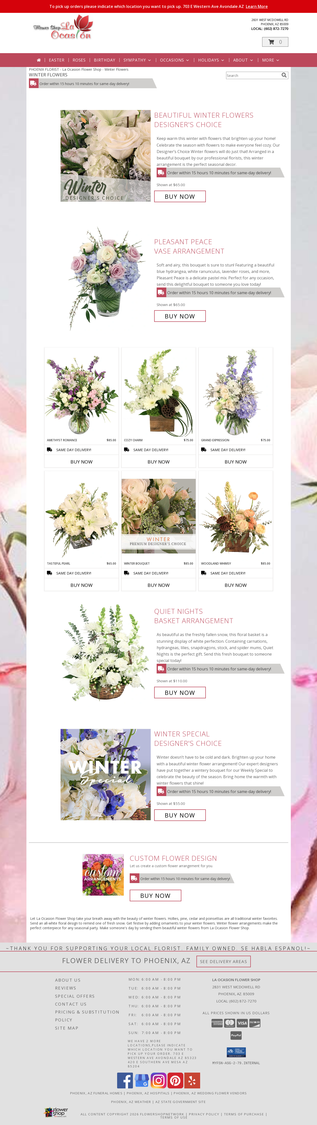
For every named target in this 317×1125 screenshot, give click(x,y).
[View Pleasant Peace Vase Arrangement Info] (106, 279)
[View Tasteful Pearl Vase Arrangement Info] (81, 516)
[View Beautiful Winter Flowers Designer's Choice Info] (106, 156)
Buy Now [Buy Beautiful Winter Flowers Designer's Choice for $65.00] (180, 196)
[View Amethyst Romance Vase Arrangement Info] (81, 393)
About (243, 60)
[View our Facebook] (125, 1087)
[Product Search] (252, 75)
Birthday (104, 60)
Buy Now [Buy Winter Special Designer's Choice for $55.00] (180, 815)
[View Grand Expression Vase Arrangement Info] (236, 393)
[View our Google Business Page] (142, 1087)
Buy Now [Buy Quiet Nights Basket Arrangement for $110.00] (180, 692)
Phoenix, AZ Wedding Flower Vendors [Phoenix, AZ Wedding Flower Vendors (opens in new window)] (210, 1093)
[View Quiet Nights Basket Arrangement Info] (106, 652)
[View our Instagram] (159, 1087)
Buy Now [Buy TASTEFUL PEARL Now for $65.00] (81, 585)
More (271, 60)
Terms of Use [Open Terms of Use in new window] (174, 1117)
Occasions (175, 60)
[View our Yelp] (192, 1087)
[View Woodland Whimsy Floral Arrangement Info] (236, 516)
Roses (79, 60)
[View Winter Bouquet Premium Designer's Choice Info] (159, 516)
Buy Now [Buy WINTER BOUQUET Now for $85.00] (159, 585)
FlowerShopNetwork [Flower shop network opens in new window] (162, 1114)
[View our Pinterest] (175, 1087)
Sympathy (138, 60)
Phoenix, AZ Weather (131, 1102)
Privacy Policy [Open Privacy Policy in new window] (204, 1114)
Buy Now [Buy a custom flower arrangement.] (155, 895)
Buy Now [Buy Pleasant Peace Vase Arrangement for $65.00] (180, 316)
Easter (56, 60)
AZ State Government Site (180, 1102)
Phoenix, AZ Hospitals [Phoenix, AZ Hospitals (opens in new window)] (148, 1093)
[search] (284, 75)
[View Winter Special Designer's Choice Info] (106, 774)
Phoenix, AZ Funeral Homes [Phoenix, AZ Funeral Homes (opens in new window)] (96, 1093)
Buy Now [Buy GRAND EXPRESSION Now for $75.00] (236, 462)
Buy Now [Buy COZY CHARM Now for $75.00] (159, 462)
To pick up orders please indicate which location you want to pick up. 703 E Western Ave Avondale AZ (158, 6)
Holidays (211, 60)
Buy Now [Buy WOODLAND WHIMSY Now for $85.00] (236, 585)
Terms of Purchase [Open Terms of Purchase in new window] (244, 1114)
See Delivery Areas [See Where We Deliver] (223, 961)
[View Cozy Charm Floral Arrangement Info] (159, 393)
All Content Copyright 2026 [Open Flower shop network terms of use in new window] (110, 1114)
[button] (275, 42)
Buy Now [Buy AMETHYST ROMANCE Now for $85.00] (81, 462)
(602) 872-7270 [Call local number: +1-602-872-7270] (276, 28)
